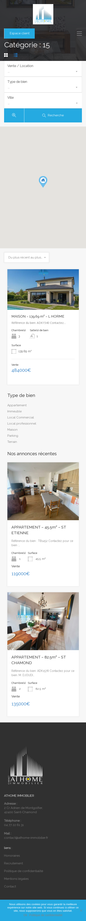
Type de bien (17, 82)
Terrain (12, 444)
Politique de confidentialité (23, 873)
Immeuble (14, 413)
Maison (12, 432)
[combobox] (43, 71)
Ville (10, 99)
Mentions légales (16, 881)
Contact (10, 889)
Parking (12, 438)
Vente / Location (20, 66)
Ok (25, 915)
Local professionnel (21, 426)
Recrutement (13, 865)
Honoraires (12, 858)
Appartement (17, 407)
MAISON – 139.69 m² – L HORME (37, 319)
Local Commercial (20, 420)
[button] (43, 184)
